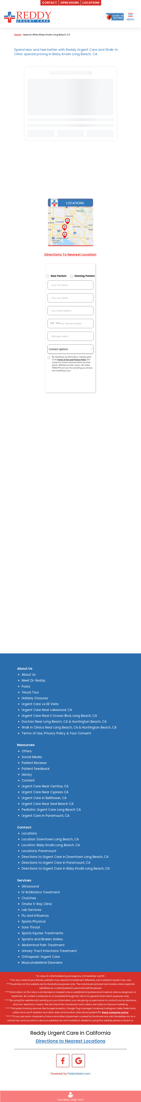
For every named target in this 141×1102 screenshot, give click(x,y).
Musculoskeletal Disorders (42, 962)
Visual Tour (30, 692)
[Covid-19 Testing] (115, 17)
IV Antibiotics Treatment (41, 892)
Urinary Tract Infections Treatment (49, 951)
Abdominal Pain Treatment (43, 945)
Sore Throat (31, 927)
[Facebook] (62, 1060)
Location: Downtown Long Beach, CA (50, 839)
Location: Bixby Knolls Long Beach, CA (51, 845)
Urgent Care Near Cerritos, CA (45, 786)
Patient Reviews (34, 763)
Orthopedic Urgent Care (41, 957)
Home (17, 34)
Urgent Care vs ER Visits (40, 704)
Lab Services (31, 910)
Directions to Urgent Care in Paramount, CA (56, 862)
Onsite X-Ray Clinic (37, 904)
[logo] (28, 17)
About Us (29, 674)
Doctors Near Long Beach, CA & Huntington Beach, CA (64, 721)
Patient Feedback (35, 769)
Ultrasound (30, 886)
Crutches (29, 898)
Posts (26, 686)
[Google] (78, 1060)
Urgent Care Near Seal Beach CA (47, 804)
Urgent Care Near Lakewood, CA (47, 710)
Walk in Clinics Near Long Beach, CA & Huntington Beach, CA (69, 727)
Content (28, 780)
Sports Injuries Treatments (42, 933)
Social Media (32, 757)
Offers (27, 751)
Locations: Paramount (39, 851)
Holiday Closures (35, 698)
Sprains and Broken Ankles (42, 939)
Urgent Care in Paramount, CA (45, 815)
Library (27, 774)
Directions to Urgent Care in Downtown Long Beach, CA (65, 857)
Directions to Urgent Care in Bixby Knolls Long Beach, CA (66, 868)
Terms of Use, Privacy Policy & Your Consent (56, 733)
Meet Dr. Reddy (33, 680)
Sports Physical (34, 921)
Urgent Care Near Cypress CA (45, 792)
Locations (29, 833)
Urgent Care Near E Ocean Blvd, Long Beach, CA (59, 716)
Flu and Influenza (35, 915)
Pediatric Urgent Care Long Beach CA (51, 809)
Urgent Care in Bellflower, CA (44, 798)
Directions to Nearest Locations (70, 1041)
